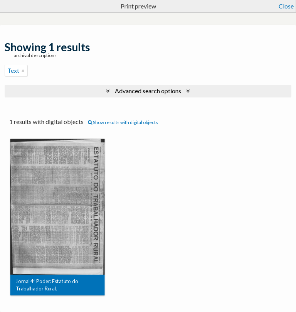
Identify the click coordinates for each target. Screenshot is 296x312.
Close (286, 6)
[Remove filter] (23, 70)
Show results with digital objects (123, 122)
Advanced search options (148, 90)
